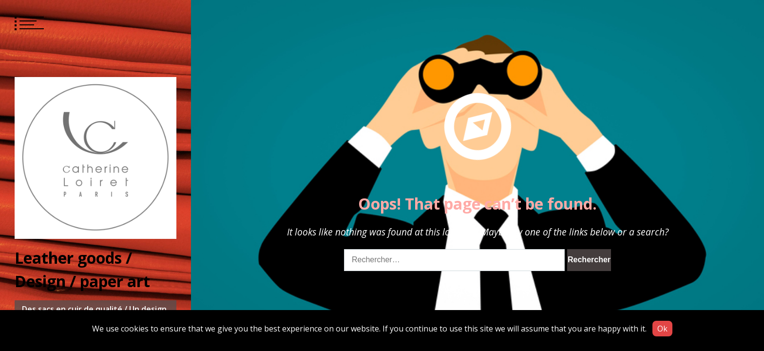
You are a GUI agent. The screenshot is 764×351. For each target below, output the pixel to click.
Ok (662, 328)
